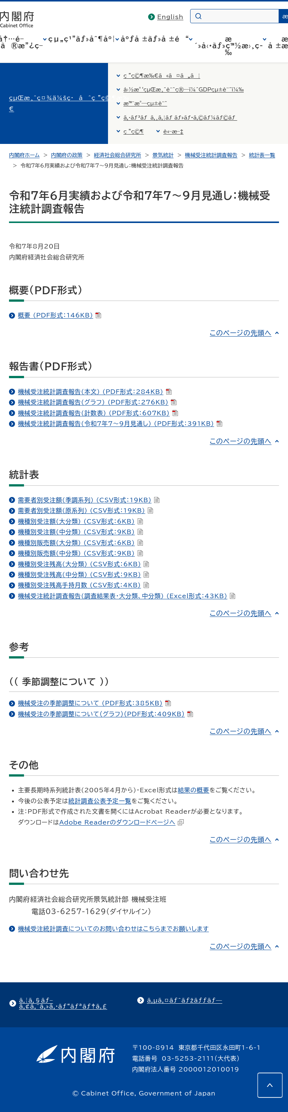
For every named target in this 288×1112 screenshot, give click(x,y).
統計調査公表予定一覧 (99, 801)
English (170, 17)
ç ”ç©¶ (133, 131)
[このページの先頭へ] (270, 1085)
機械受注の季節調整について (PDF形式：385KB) (94, 703)
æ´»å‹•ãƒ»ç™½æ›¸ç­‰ (228, 46)
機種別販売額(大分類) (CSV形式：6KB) (80, 543)
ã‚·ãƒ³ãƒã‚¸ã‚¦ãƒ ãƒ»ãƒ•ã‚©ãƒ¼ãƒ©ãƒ (180, 117)
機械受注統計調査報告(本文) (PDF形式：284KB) (95, 392)
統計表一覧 (262, 155)
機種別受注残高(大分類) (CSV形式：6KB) (83, 564)
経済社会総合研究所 (117, 155)
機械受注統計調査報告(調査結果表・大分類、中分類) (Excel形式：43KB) (127, 596)
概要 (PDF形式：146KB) (59, 315)
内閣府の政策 (66, 155)
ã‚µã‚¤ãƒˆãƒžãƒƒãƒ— (184, 1000)
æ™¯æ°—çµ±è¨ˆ (145, 103)
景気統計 (163, 155)
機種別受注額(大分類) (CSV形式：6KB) (80, 521)
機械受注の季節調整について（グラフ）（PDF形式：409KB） (105, 714)
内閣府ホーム (24, 155)
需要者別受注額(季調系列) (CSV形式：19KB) (89, 500)
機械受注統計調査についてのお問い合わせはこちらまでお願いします (113, 929)
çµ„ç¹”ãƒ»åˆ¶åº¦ (82, 39)
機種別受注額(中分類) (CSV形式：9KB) (80, 532)
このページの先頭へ (241, 332)
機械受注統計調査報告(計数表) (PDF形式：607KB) (98, 413)
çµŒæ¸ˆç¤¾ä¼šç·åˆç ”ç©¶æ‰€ (69, 103)
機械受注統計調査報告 (211, 155)
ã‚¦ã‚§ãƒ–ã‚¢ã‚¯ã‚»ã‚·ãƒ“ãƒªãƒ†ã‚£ (63, 1003)
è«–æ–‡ (173, 131)
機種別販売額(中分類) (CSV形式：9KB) (80, 553)
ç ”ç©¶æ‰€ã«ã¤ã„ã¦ (161, 75)
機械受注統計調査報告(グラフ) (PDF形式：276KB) (97, 402)
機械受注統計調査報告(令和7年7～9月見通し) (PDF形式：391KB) (120, 424)
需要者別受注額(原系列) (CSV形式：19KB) (85, 510)
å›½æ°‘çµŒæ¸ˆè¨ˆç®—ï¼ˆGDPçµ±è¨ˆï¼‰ (183, 89)
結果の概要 (193, 790)
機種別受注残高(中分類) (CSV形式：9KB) (83, 575)
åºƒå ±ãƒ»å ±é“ (155, 39)
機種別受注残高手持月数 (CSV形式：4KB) (83, 585)
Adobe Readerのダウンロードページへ (121, 822)
